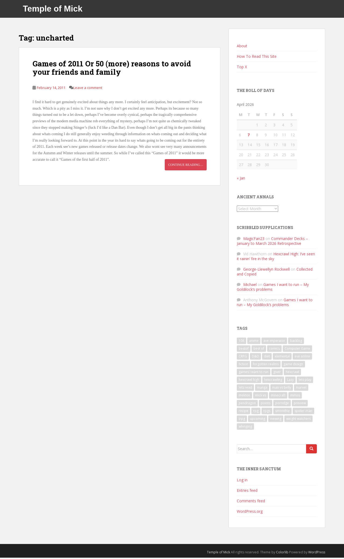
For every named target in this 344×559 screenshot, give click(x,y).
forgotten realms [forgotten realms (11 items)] (266, 365)
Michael (250, 285)
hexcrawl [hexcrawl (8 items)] (292, 373)
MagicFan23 (253, 239)
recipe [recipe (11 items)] (243, 412)
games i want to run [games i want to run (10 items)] (253, 373)
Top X (242, 67)
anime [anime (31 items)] (254, 341)
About (242, 46)
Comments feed (251, 501)
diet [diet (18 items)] (267, 357)
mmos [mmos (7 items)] (295, 396)
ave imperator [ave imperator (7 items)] (274, 341)
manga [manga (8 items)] (262, 388)
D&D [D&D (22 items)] (255, 357)
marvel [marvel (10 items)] (301, 388)
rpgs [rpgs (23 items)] (266, 412)
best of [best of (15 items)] (258, 349)
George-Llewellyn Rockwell (266, 270)
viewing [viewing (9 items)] (275, 419)
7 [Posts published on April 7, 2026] (249, 135)
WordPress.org (250, 512)
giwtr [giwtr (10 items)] (277, 373)
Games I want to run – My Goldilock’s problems (273, 288)
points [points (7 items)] (265, 404)
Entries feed (247, 491)
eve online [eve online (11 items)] (302, 357)
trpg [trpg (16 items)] (242, 419)
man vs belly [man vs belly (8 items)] (281, 388)
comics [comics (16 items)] (274, 349)
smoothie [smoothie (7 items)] (282, 412)
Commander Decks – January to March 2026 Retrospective (272, 242)
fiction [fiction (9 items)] (243, 365)
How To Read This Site (257, 57)
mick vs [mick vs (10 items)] (260, 396)
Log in (242, 480)
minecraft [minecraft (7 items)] (278, 396)
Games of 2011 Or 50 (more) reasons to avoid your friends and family (112, 69)
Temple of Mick (53, 9)
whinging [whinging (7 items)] (245, 427)
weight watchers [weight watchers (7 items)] (298, 419)
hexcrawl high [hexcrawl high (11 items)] (249, 380)
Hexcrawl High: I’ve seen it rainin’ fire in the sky (276, 258)
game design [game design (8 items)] (293, 365)
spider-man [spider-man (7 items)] (303, 412)
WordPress (316, 553)
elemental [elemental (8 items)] (282, 357)
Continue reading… (185, 166)
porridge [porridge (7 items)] (282, 404)
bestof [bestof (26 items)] (244, 349)
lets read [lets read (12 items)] (245, 388)
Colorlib (282, 553)
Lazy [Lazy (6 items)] (290, 380)
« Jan (241, 179)
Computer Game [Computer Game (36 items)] (297, 349)
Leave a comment (87, 88)
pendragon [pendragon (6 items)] (247, 404)
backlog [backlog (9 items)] (296, 341)
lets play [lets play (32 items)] (305, 380)
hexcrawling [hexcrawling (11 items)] (273, 380)
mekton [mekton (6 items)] (244, 396)
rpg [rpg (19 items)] (256, 412)
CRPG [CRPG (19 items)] (243, 357)
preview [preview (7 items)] (300, 404)
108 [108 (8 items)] (241, 341)
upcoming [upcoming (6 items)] (257, 419)
